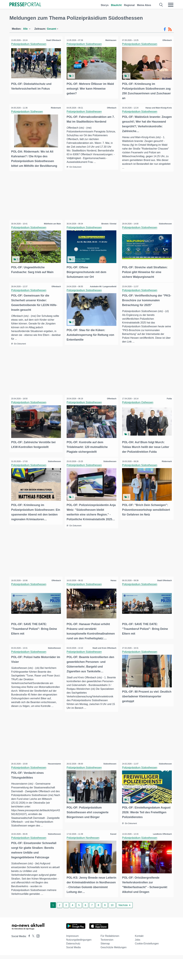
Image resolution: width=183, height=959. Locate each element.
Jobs (137, 943)
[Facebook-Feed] (165, 29)
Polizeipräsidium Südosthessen (29, 44)
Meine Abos (144, 5)
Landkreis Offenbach (161, 838)
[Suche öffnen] (161, 5)
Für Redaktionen (110, 940)
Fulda (168, 398)
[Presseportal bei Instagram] (37, 939)
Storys (105, 5)
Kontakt (139, 940)
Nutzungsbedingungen (78, 943)
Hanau (113, 578)
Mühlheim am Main (51, 223)
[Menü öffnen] (171, 5)
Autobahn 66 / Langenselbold (102, 285)
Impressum (72, 940)
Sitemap (105, 947)
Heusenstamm (53, 763)
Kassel (113, 838)
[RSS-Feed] (170, 29)
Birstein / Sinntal (108, 223)
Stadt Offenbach (53, 40)
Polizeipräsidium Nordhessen (83, 841)
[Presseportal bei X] (32, 940)
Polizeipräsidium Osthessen (138, 401)
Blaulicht (116, 5)
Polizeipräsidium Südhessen (28, 111)
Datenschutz (73, 947)
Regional (129, 5)
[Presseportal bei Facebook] (28, 940)
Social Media (73, 951)
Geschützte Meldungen (114, 951)
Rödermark (55, 107)
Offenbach (166, 40)
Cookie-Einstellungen (147, 947)
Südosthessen (164, 223)
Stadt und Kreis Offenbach (104, 645)
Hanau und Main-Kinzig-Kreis (158, 107)
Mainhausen (110, 40)
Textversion (107, 943)
